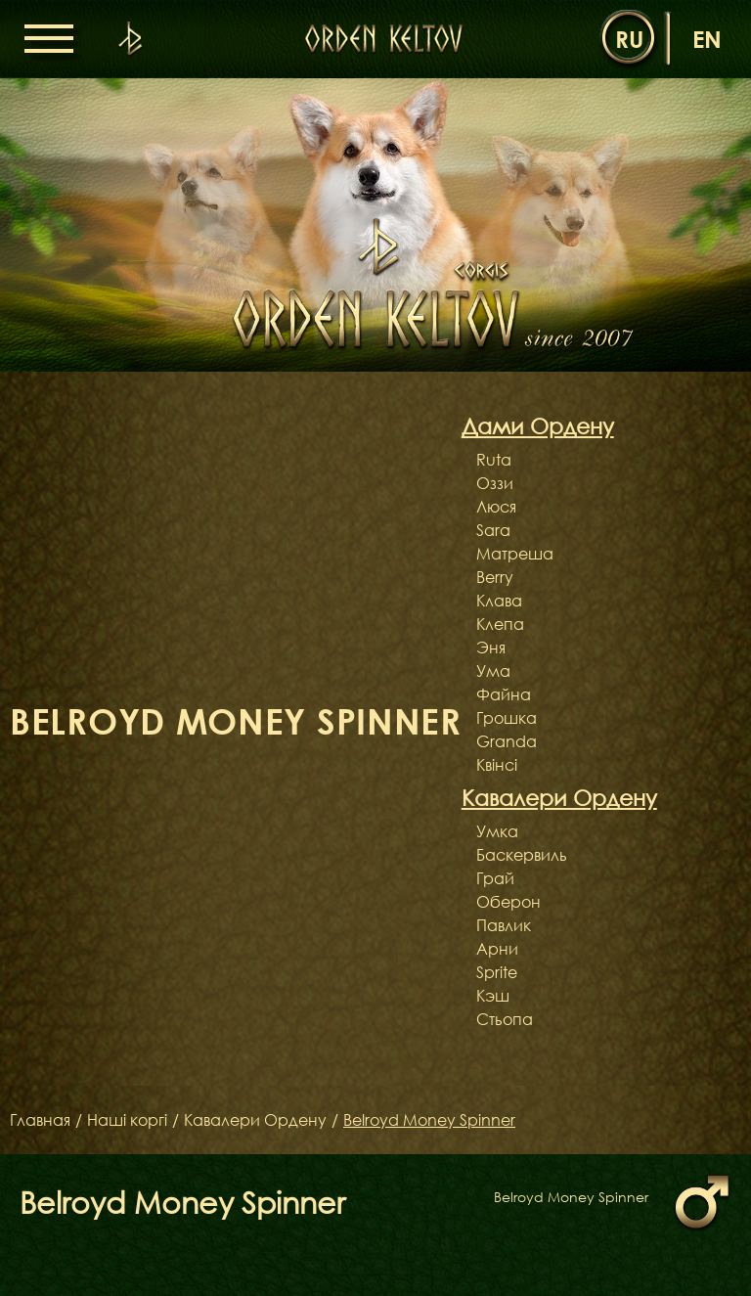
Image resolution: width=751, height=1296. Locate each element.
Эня (491, 647)
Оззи (494, 483)
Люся (496, 506)
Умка (497, 831)
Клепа (500, 624)
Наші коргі (127, 1120)
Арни (497, 949)
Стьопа (504, 1019)
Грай (495, 878)
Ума (493, 671)
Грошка (506, 718)
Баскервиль (521, 855)
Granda (506, 741)
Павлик (503, 925)
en (707, 38)
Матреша (514, 553)
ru (629, 38)
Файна (503, 694)
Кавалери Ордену (255, 1120)
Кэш (492, 996)
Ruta (493, 460)
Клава (499, 600)
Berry (494, 577)
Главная (40, 1120)
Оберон (508, 902)
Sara (493, 530)
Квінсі (496, 765)
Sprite (496, 972)
